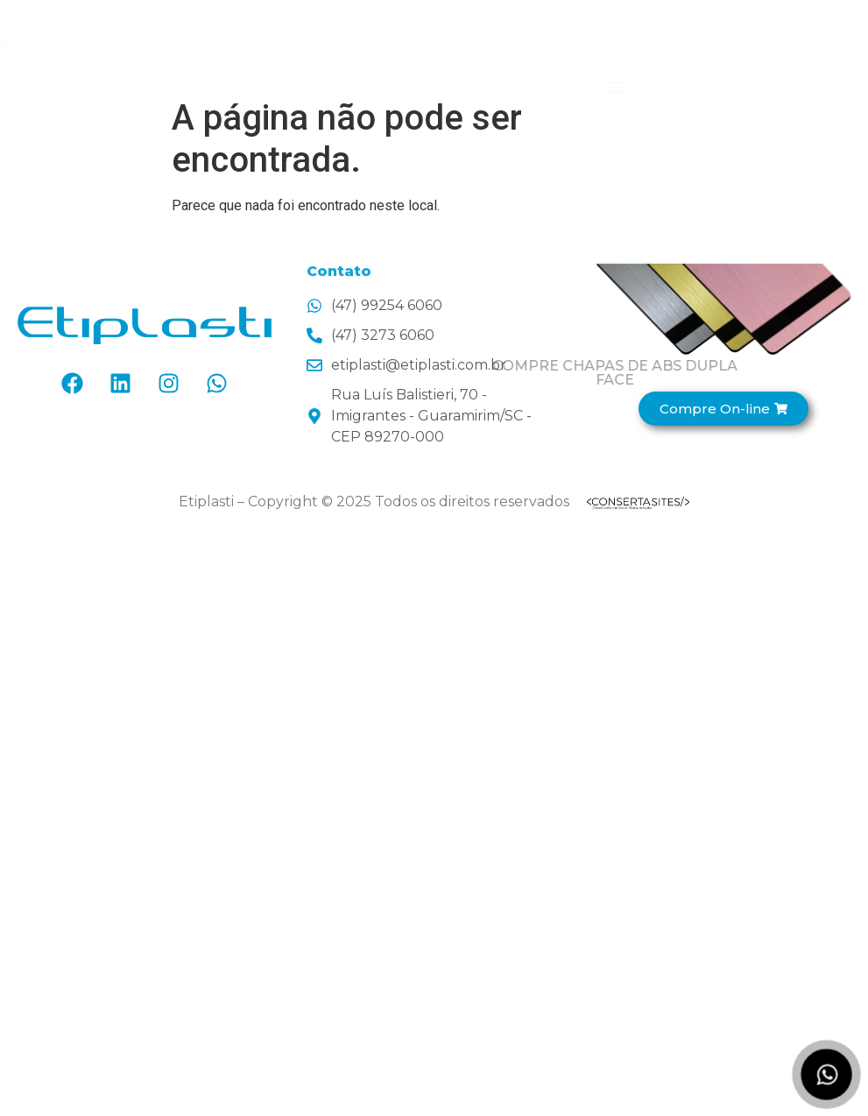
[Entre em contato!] (799, 45)
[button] (616, 64)
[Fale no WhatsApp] (826, 1074)
